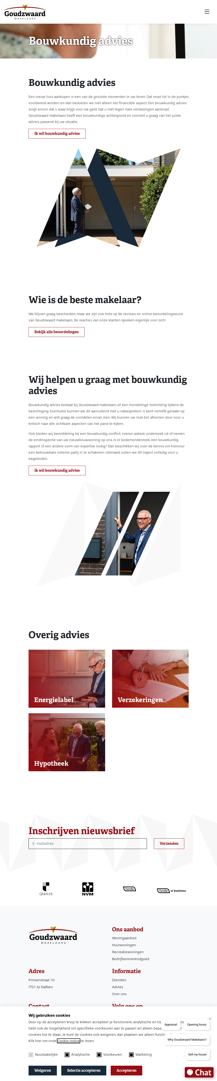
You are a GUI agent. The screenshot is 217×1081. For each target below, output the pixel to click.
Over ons (119, 994)
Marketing (140, 1054)
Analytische (77, 1054)
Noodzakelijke (43, 1054)
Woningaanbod (124, 938)
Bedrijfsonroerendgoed (130, 959)
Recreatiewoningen (128, 952)
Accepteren (126, 1070)
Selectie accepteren (83, 1070)
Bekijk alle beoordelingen (56, 331)
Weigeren (42, 1070)
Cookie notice (68, 1041)
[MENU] (207, 11)
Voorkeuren (109, 1054)
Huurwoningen (124, 945)
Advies (117, 987)
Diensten (119, 980)
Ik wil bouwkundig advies (57, 133)
